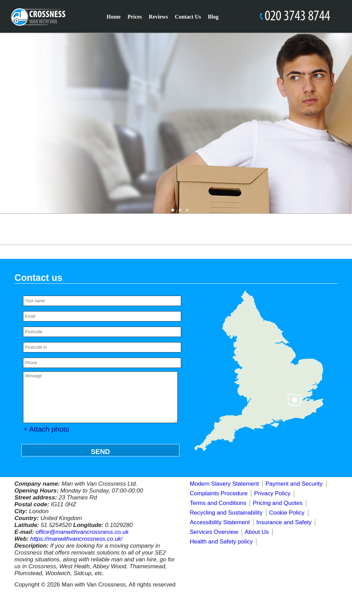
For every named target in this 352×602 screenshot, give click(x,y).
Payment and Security (293, 483)
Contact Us (188, 17)
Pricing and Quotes (277, 503)
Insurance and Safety (284, 522)
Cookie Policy (287, 512)
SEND (100, 451)
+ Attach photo (46, 429)
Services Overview (214, 532)
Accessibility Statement (220, 522)
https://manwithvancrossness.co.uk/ (76, 539)
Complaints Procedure (219, 493)
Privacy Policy (272, 493)
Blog (213, 17)
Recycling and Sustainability (226, 512)
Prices (135, 17)
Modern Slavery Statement (224, 483)
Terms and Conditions (218, 503)
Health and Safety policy (221, 541)
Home (114, 17)
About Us (257, 532)
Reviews (158, 17)
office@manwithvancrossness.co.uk (81, 532)
